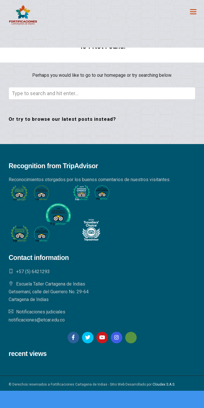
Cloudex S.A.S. (163, 384)
